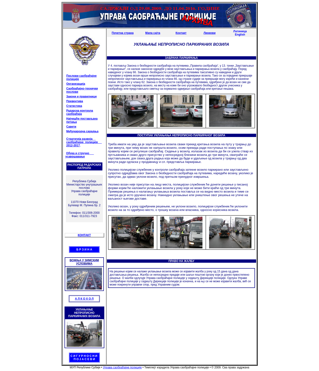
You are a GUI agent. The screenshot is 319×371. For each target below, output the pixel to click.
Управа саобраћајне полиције (122, 367)
